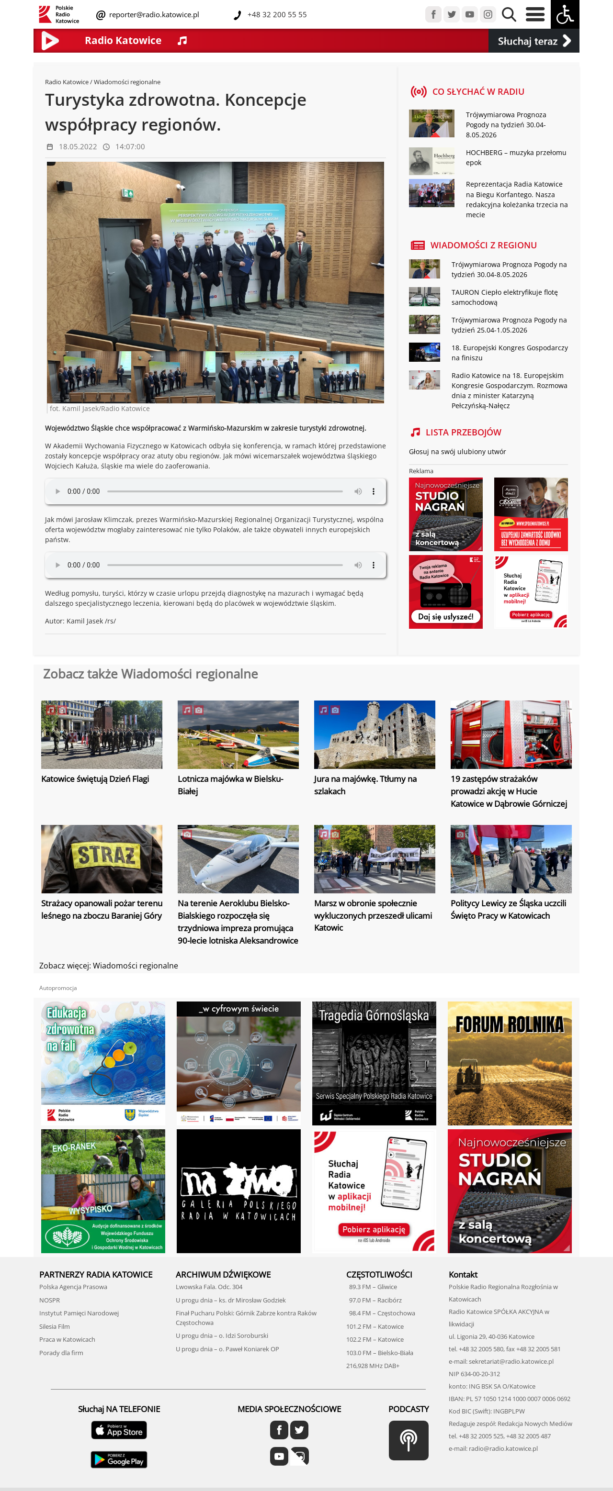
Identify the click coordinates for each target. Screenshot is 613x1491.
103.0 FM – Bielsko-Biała (379, 1351)
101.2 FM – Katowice (375, 1325)
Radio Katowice (67, 82)
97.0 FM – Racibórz (374, 1299)
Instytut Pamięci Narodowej (79, 1312)
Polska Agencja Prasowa (73, 1286)
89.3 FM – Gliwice (371, 1286)
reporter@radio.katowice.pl (153, 14)
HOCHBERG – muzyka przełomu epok (516, 157)
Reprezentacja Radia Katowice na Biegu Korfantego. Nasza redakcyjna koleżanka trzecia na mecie (517, 199)
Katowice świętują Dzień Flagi (95, 778)
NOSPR (49, 1299)
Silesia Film (54, 1325)
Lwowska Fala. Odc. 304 (209, 1286)
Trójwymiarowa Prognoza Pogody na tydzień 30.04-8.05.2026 (506, 124)
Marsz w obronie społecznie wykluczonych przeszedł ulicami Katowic (373, 915)
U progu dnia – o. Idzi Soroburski (222, 1335)
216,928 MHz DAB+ (372, 1365)
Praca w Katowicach (67, 1339)
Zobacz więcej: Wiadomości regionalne (108, 965)
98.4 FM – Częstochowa (380, 1312)
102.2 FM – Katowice (375, 1339)
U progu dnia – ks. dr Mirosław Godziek (231, 1299)
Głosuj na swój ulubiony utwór (457, 451)
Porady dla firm (61, 1351)
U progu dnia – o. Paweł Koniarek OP (227, 1348)
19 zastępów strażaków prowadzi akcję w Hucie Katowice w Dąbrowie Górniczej (509, 791)
